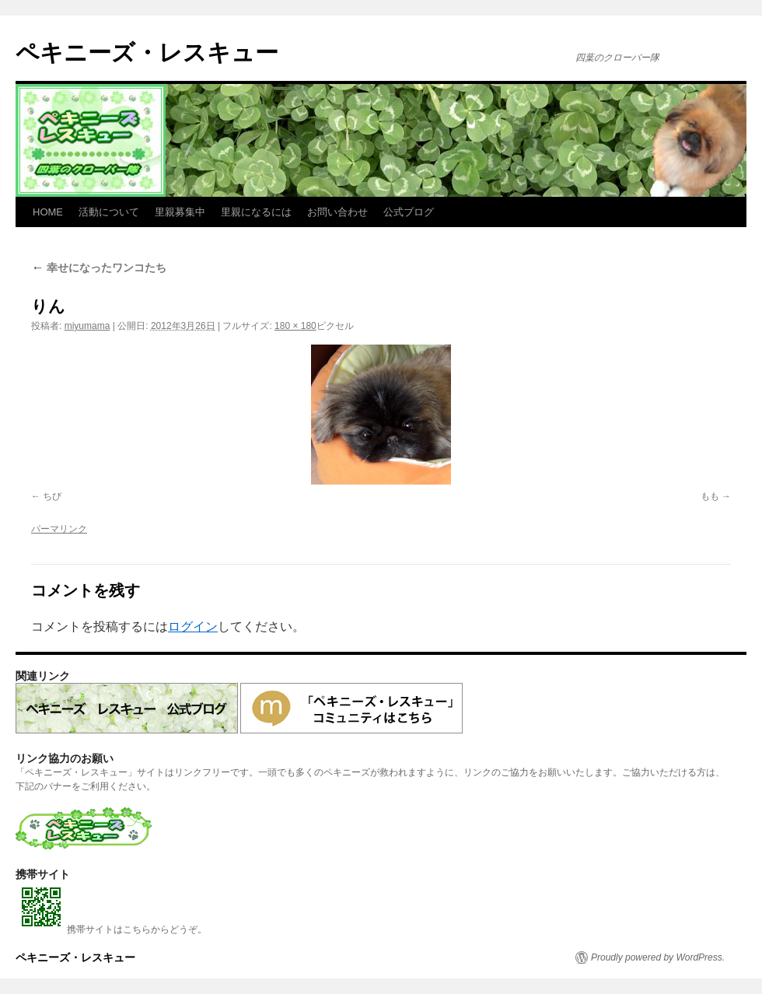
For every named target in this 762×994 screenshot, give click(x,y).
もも (710, 496)
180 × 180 (295, 325)
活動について (109, 212)
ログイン (193, 626)
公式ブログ (408, 212)
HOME (48, 212)
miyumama (87, 325)
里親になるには (256, 212)
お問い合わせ (337, 212)
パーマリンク (59, 528)
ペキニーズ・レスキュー (147, 52)
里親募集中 (180, 212)
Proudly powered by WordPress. (658, 957)
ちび (52, 496)
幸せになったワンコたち (98, 267)
